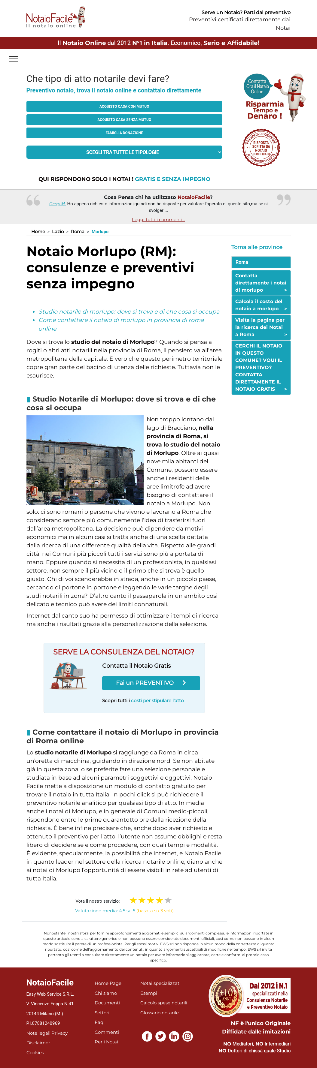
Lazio (58, 231)
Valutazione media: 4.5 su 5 (124, 910)
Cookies (35, 1052)
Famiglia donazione (124, 133)
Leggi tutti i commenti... (158, 219)
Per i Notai (106, 1042)
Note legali (38, 1033)
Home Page (108, 983)
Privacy (59, 1033)
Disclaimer (38, 1042)
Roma (77, 231)
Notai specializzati (160, 983)
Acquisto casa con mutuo (124, 106)
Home (38, 231)
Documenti (107, 1003)
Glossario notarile (159, 1012)
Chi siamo (106, 993)
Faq (99, 1022)
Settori (102, 1012)
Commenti (107, 1032)
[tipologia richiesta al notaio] (124, 152)
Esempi (148, 993)
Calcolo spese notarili (163, 1003)
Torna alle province (256, 247)
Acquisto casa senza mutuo (124, 120)
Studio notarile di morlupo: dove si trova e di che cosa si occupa (128, 311)
